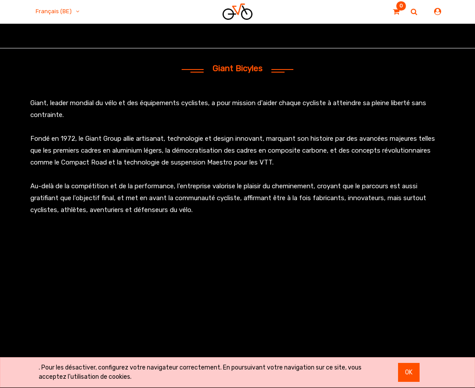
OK (409, 372)
